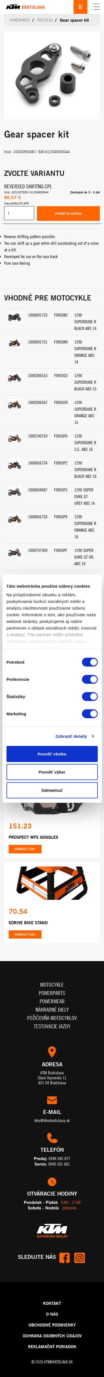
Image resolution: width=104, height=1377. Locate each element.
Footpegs (45, 20)
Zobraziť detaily (71, 736)
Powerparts (20, 20)
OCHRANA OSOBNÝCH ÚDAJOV (52, 1335)
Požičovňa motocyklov (52, 1018)
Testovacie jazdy (52, 1026)
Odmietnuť (52, 790)
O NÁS (52, 1314)
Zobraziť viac (25, 849)
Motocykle (52, 984)
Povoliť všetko (52, 753)
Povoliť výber (52, 772)
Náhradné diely (52, 1009)
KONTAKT (52, 1303)
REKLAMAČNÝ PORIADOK (52, 1346)
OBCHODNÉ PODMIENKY (52, 1324)
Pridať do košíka (68, 214)
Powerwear (52, 1001)
